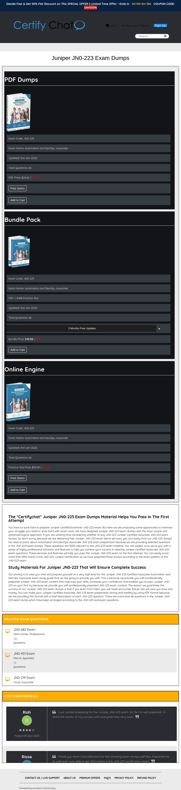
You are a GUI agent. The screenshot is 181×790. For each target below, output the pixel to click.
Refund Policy (146, 777)
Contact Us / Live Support (42, 777)
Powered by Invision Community (37, 788)
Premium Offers (89, 777)
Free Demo (17, 188)
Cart (110, 26)
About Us (70, 777)
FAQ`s (107, 777)
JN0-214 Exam (24, 678)
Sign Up (160, 25)
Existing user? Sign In (135, 25)
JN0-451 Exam (24, 654)
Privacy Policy (123, 777)
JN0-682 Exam (24, 630)
